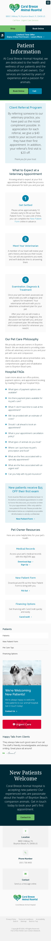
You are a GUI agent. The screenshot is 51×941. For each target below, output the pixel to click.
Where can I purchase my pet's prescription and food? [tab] (22, 449)
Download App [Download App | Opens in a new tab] (24, 562)
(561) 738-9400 (16, 20)
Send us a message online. (25, 884)
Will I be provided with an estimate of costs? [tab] (25, 417)
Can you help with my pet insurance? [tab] (24, 474)
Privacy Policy (11, 919)
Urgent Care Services (29, 20)
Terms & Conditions (26, 919)
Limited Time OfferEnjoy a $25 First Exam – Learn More (24, 36)
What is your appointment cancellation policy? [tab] (25, 435)
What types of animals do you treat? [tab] (24, 442)
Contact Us (25, 817)
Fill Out (24, 591)
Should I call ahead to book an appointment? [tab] (22, 426)
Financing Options (10, 653)
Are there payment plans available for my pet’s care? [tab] (25, 400)
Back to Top (33, 921)
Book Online (38, 29)
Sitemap (24, 921)
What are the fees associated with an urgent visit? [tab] (25, 467)
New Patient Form (24, 519)
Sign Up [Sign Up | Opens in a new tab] (24, 565)
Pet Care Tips (8, 647)
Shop (12, 29)
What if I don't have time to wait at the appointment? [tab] (25, 408)
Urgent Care (22, 724)
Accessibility (40, 919)
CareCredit (24, 617)
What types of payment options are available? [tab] (24, 391)
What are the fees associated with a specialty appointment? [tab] (24, 458)
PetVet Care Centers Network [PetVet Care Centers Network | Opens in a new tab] (29, 931)
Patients (6, 635)
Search (15, 921)
